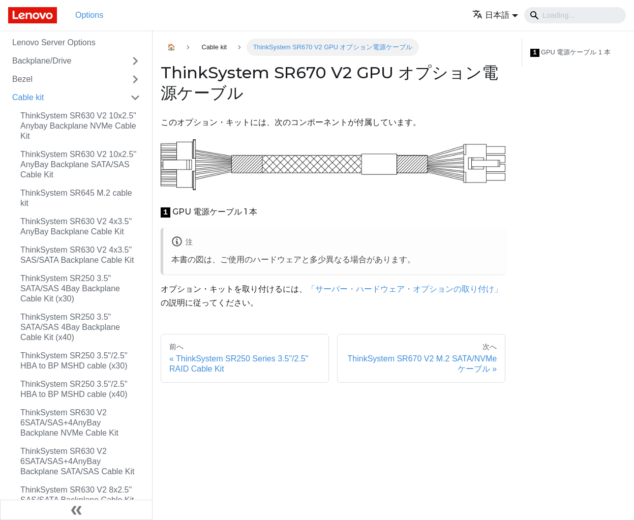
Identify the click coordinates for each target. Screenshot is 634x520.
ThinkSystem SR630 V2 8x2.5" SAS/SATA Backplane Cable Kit (77, 494)
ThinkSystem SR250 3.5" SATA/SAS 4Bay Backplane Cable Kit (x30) (70, 288)
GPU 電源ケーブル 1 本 (570, 52)
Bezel (22, 79)
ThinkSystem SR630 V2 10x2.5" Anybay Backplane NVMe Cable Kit (78, 125)
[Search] (575, 15)
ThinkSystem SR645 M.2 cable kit (76, 198)
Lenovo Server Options (54, 42)
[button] (495, 15)
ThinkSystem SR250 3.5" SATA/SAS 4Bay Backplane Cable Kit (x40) (70, 327)
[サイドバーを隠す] (76, 510)
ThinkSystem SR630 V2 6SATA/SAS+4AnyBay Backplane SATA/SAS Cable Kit (77, 461)
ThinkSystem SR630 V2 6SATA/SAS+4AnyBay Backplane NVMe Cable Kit (69, 422)
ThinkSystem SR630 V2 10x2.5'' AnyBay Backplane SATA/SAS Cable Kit (78, 164)
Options (89, 15)
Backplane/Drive (42, 60)
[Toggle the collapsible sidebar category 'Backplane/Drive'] (135, 61)
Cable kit (28, 97)
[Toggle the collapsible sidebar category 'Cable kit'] (135, 97)
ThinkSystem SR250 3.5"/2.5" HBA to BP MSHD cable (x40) (74, 389)
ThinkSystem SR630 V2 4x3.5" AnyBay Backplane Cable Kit (76, 226)
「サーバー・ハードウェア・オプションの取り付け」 (404, 289)
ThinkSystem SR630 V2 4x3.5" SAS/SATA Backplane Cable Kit (77, 255)
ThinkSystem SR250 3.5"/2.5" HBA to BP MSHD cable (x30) (74, 360)
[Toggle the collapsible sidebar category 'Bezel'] (135, 79)
